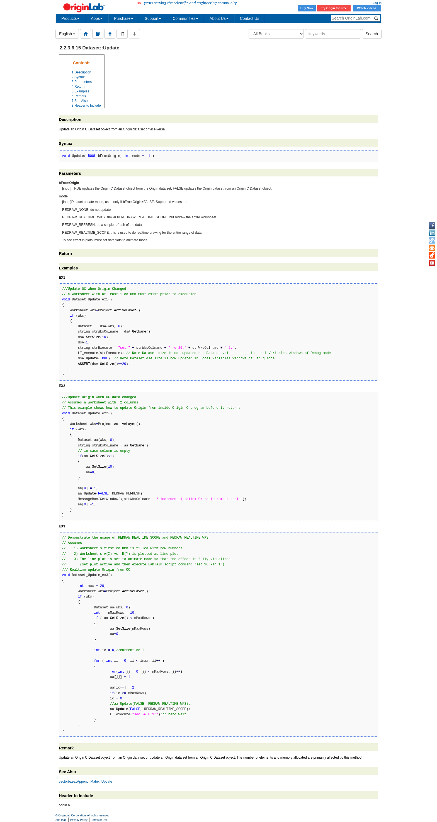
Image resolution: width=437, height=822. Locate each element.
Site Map (60, 819)
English (67, 34)
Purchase (123, 18)
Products (70, 18)
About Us (219, 18)
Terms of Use (99, 819)
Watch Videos (367, 8)
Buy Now (306, 8)
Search (372, 34)
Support (153, 18)
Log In (377, 2)
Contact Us (249, 18)
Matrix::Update (101, 781)
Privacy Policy (79, 819)
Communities (185, 18)
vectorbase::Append (74, 781)
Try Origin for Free (334, 8)
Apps (97, 18)
